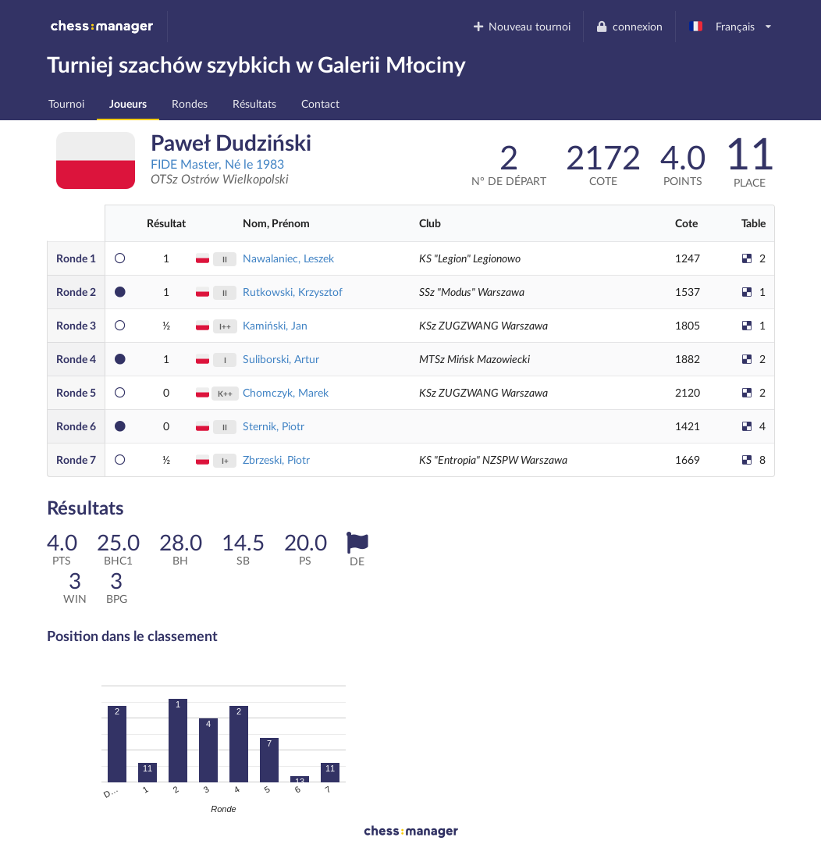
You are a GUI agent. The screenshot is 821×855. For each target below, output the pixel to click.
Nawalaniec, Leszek (288, 258)
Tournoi (66, 103)
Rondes (190, 103)
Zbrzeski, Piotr (276, 459)
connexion (629, 26)
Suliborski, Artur (281, 358)
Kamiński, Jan (275, 325)
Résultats (254, 103)
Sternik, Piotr (273, 426)
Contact (320, 103)
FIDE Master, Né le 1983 (217, 163)
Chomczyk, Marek (286, 392)
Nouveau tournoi (520, 26)
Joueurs (128, 103)
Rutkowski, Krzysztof (293, 291)
